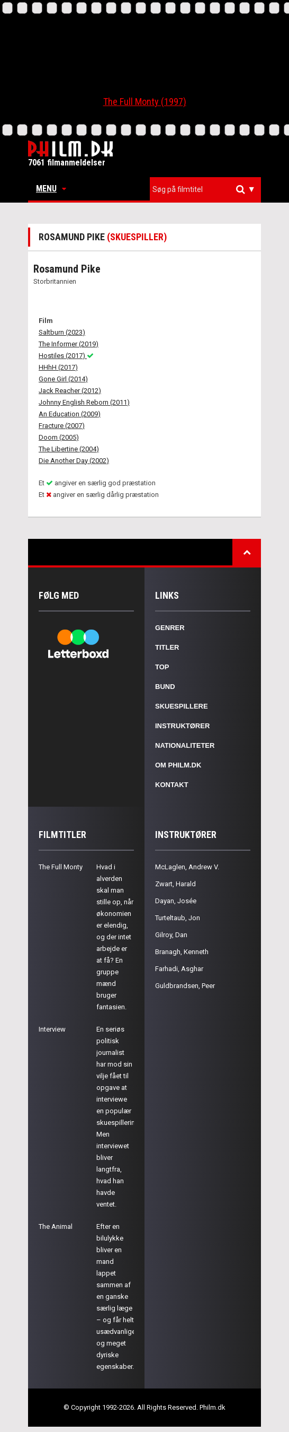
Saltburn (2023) (62, 332)
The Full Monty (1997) (144, 101)
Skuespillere (181, 706)
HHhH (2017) (58, 367)
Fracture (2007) (62, 426)
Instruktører (182, 726)
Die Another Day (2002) (74, 461)
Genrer (170, 628)
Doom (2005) (59, 437)
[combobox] (205, 189)
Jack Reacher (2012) (70, 391)
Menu (51, 189)
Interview (52, 1029)
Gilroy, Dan (171, 935)
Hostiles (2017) (66, 356)
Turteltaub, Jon (177, 918)
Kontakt (171, 785)
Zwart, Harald (175, 884)
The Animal (56, 1226)
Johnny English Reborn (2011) (84, 402)
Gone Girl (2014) (63, 379)
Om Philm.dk (178, 765)
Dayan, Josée (175, 901)
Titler (167, 647)
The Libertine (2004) (69, 449)
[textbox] (208, 189)
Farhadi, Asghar (179, 969)
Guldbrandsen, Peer (185, 986)
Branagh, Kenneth (182, 952)
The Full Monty (61, 867)
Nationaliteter (184, 745)
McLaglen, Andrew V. (187, 867)
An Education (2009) (70, 414)
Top (162, 667)
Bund (165, 687)
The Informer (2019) (68, 344)
